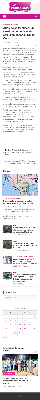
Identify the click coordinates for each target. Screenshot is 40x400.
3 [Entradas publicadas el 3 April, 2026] (24, 316)
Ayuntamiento (18, 257)
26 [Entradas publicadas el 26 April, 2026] (34, 329)
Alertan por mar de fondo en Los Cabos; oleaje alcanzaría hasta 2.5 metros (25, 261)
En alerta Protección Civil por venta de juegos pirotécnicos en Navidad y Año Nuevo (19, 152)
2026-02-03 (17, 284)
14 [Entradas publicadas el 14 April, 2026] (10, 324)
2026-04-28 (7, 386)
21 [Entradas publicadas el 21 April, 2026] (10, 329)
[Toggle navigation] (4, 16)
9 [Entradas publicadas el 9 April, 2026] (19, 320)
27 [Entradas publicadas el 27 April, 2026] (6, 333)
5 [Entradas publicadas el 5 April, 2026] (34, 316)
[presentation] (33, 350)
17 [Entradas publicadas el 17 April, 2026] (25, 324)
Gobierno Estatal (11, 25)
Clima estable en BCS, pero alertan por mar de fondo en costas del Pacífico (24, 230)
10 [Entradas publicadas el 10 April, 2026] (25, 320)
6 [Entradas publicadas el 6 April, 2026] (5, 320)
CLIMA (6, 171)
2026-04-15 (17, 235)
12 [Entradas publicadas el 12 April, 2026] (34, 320)
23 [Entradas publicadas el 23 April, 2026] (20, 329)
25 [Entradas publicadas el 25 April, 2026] (30, 329)
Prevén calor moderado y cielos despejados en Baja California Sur (18, 202)
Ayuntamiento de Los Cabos (14, 349)
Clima (5, 198)
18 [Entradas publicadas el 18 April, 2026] (29, 324)
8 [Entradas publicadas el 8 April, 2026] (15, 320)
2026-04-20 (7, 206)
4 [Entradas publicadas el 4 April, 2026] (29, 316)
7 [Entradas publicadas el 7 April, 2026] (10, 320)
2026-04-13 (17, 250)
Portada (17, 198)
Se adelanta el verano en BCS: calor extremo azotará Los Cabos (25, 245)
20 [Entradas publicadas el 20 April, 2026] (6, 329)
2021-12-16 (6, 42)
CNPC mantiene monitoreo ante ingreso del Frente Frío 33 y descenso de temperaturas (24, 278)
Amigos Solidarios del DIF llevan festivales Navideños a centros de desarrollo (20, 162)
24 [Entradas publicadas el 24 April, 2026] (25, 329)
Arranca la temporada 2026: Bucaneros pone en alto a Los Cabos (17, 381)
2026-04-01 (17, 266)
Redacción (15, 42)
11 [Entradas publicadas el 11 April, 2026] (29, 320)
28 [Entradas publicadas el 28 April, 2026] (10, 333)
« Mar (5, 338)
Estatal (11, 198)
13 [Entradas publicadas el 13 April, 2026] (5, 324)
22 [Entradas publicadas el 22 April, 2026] (15, 329)
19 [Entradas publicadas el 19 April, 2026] (34, 324)
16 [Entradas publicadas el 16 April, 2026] (20, 324)
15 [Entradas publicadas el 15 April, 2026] (15, 324)
